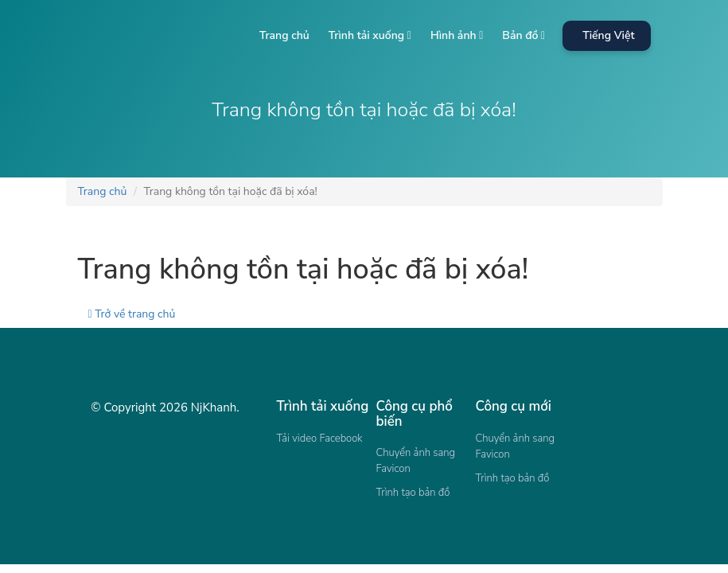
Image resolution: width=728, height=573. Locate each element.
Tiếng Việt (608, 35)
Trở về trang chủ (132, 314)
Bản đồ (523, 35)
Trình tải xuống (370, 35)
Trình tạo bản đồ (413, 492)
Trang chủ (284, 35)
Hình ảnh (456, 35)
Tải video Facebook (320, 438)
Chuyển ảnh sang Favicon (416, 461)
